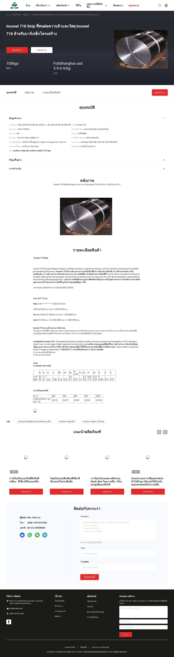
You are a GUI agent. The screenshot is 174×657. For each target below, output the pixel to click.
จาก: (83, 548)
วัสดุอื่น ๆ (26, 15)
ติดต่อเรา (58, 616)
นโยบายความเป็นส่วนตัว (100, 647)
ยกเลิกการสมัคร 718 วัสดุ (93, 421)
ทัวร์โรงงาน (59, 606)
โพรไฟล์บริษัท (59, 601)
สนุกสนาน (17, 50)
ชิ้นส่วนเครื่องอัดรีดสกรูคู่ (95, 612)
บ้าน (8, 15)
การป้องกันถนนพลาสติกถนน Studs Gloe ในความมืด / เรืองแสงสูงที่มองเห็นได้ (106, 481)
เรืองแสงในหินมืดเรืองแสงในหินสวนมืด (34, 421)
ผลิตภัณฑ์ (17, 15)
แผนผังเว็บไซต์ (70, 647)
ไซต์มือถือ (83, 647)
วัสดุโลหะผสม (92, 601)
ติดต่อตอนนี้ (89, 577)
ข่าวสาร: (85, 516)
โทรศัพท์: (85, 562)
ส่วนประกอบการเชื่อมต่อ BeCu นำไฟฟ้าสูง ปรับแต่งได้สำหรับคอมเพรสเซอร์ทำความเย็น (147, 481)
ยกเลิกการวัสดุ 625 (67, 421)
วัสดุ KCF (90, 607)
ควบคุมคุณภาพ (60, 611)
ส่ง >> (126, 635)
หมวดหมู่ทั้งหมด (92, 617)
